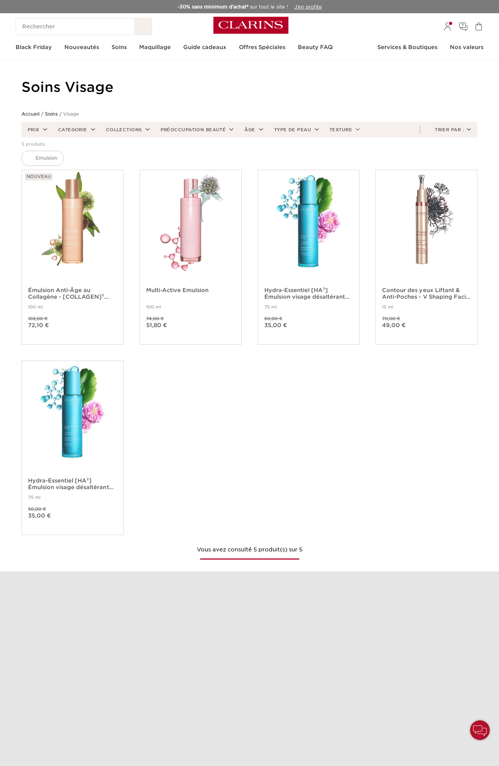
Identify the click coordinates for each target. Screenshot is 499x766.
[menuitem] (447, 26)
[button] (36, 129)
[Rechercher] (75, 26)
